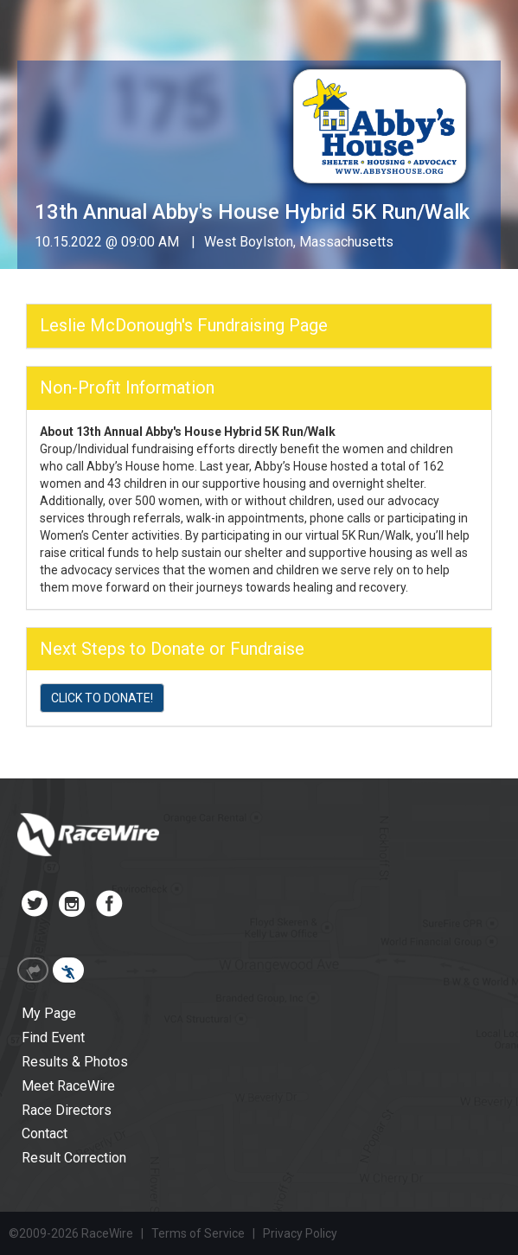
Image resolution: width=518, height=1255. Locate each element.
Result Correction (74, 1157)
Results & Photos (75, 1061)
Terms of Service (198, 1233)
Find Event (53, 1037)
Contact (44, 1133)
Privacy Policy (300, 1233)
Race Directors (67, 1110)
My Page (49, 1013)
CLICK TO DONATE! (102, 698)
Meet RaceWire (68, 1086)
